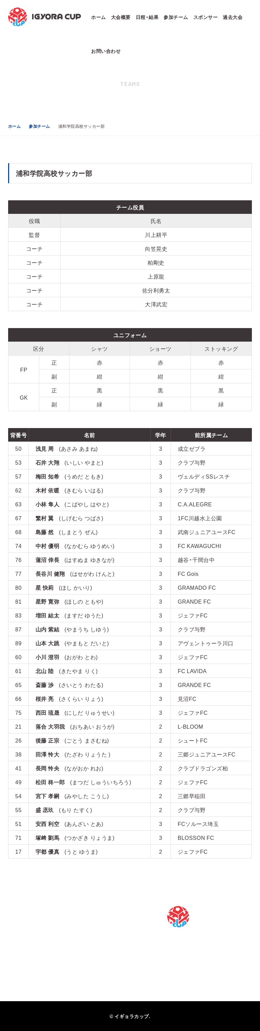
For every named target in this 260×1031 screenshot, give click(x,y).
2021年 (98, 977)
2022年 (98, 965)
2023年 (98, 952)
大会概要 (121, 17)
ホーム (98, 17)
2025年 (98, 928)
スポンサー (205, 17)
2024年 (98, 940)
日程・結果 (147, 17)
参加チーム (176, 17)
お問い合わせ (106, 50)
